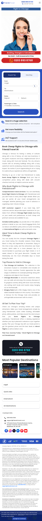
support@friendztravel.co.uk (16, 420)
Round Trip (12, 75)
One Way (29, 75)
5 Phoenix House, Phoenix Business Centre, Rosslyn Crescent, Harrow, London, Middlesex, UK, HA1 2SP (19, 424)
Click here (21, 514)
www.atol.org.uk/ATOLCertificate (23, 466)
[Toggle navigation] (40, 3)
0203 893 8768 (27, 2)
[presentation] (2, 369)
